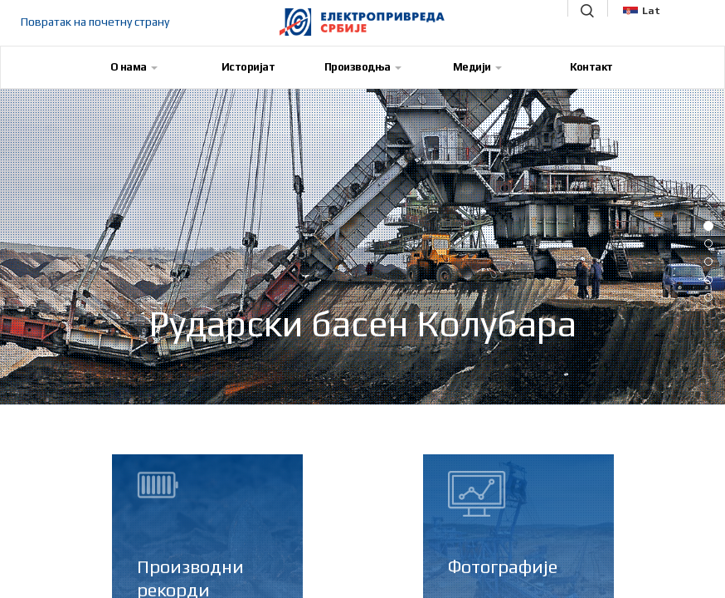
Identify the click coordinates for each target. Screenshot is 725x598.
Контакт (591, 67)
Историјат (248, 67)
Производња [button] (362, 67)
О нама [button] (134, 67)
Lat (641, 11)
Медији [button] (477, 67)
